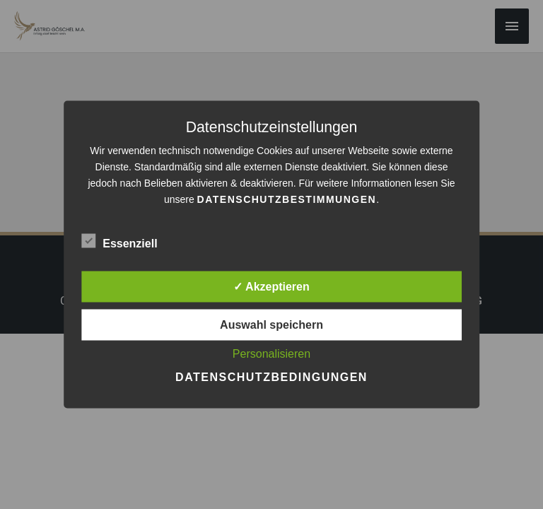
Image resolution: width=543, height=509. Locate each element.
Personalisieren (271, 354)
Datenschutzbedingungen (271, 377)
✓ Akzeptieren (271, 287)
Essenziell (119, 241)
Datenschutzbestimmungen (287, 199)
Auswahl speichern (271, 325)
